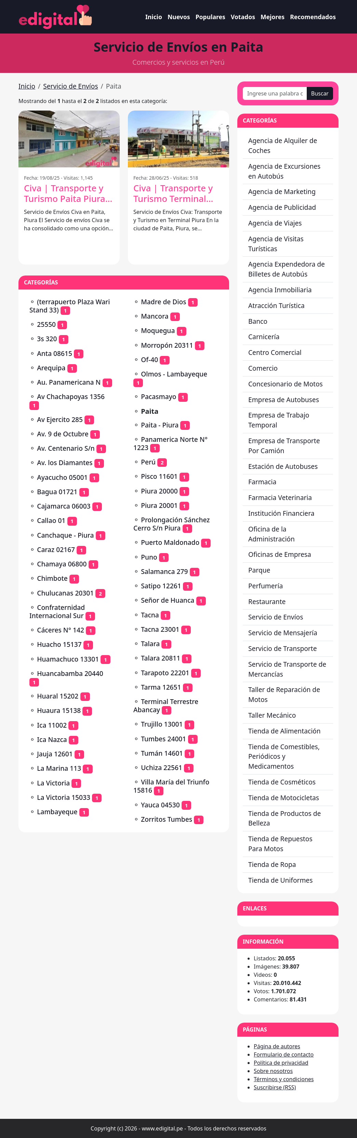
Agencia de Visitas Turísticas (276, 243)
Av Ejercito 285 (60, 419)
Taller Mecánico (272, 715)
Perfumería (265, 585)
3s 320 (47, 338)
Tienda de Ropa (272, 864)
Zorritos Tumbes (166, 819)
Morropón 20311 (167, 345)
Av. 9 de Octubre (62, 433)
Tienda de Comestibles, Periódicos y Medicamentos (284, 756)
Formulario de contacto (284, 1054)
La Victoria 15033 (63, 797)
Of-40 (149, 359)
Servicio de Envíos (70, 86)
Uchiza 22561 (161, 767)
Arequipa (51, 367)
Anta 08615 (54, 353)
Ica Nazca (52, 739)
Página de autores (277, 1046)
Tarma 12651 (161, 687)
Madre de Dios (163, 301)
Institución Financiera (281, 513)
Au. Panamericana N (69, 382)
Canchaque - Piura (65, 535)
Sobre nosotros (273, 1071)
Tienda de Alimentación (284, 731)
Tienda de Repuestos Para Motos (280, 843)
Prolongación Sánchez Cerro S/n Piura (171, 524)
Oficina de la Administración (271, 534)
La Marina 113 (59, 768)
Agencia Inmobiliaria (280, 289)
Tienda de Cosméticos (282, 782)
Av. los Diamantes (64, 462)
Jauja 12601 (55, 753)
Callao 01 (51, 520)
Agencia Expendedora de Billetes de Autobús (286, 269)
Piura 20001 (159, 505)
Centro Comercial (275, 352)
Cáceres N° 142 (60, 630)
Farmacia (262, 481)
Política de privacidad (281, 1062)
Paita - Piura (159, 425)
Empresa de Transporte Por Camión (284, 445)
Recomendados (313, 17)
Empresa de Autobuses (283, 399)
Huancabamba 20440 (70, 673)
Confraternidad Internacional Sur (57, 611)
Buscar (320, 93)
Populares (210, 17)
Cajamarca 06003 (63, 506)
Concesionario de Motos (285, 383)
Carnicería (263, 336)
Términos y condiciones (284, 1079)
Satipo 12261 (161, 585)
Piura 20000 (159, 491)
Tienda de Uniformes (280, 880)
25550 (46, 324)
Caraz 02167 (56, 549)
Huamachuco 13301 (68, 659)
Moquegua (158, 330)
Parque (259, 570)
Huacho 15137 (59, 644)
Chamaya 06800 (62, 563)
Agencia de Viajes (275, 223)
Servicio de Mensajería (282, 632)
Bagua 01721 (57, 491)
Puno (149, 557)
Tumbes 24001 (163, 738)
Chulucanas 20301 (65, 593)
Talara (150, 643)
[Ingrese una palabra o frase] (275, 93)
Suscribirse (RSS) (275, 1087)
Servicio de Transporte (282, 648)
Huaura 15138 (59, 710)
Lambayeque (57, 811)
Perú (148, 461)
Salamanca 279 (164, 571)
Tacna (150, 614)
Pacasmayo (158, 396)
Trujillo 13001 (162, 724)
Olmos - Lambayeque (174, 374)
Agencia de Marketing (282, 191)
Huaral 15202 (57, 696)
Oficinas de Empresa (279, 554)
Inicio (153, 17)
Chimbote (52, 578)
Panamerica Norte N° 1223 (170, 443)
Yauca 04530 (160, 804)
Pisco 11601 (159, 476)
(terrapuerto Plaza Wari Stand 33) (69, 306)
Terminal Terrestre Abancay (165, 705)
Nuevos (179, 17)
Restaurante (267, 601)
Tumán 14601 (162, 753)
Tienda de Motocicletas (283, 797)
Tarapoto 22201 (165, 672)
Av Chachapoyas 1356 (71, 396)
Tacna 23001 (160, 629)
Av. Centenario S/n (66, 448)
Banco (257, 321)
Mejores (273, 17)
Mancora (154, 316)
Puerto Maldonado (170, 542)
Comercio (263, 368)
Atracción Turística (276, 305)
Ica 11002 (52, 725)
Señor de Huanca (167, 600)
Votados (243, 17)
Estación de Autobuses (283, 466)
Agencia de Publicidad (282, 207)
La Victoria (53, 783)
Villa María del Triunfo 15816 (171, 786)
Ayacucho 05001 (62, 477)
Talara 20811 (160, 658)
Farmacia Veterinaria (280, 497)
